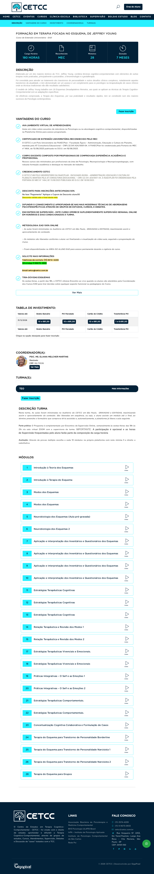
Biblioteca (80, 17)
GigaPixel (135, 864)
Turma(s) (91, 23)
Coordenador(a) (75, 23)
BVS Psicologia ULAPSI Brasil (82, 829)
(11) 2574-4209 (120, 822)
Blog (134, 17)
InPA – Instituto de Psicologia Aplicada (86, 832)
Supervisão (97, 17)
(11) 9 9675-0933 (121, 826)
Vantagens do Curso (36, 23)
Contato (145, 17)
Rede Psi (72, 843)
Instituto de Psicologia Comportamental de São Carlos (88, 837)
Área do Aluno (133, 7)
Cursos (42, 17)
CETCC (17, 17)
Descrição (17, 23)
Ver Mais (77, 293)
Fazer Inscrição (126, 112)
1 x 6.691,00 (121, 322)
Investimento (56, 23)
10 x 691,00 (43, 322)
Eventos (29, 17)
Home (6, 17)
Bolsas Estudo (118, 17)
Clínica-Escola (60, 17)
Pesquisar (119, 7)
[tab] (18, 382)
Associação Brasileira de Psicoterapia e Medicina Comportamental (88, 823)
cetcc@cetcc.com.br (122, 830)
